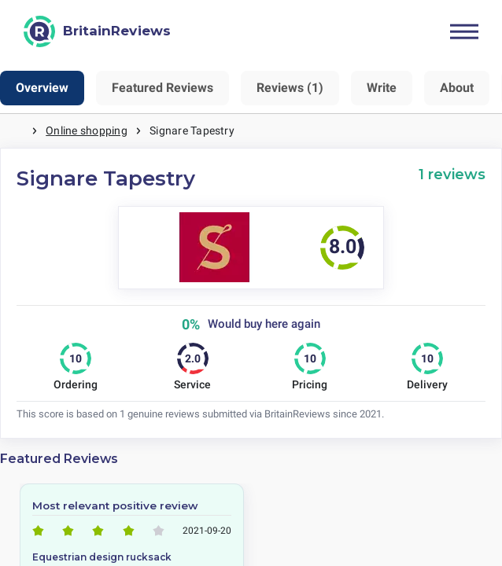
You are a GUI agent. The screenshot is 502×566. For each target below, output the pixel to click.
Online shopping (86, 130)
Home (16, 131)
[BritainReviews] (97, 31)
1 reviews (452, 174)
